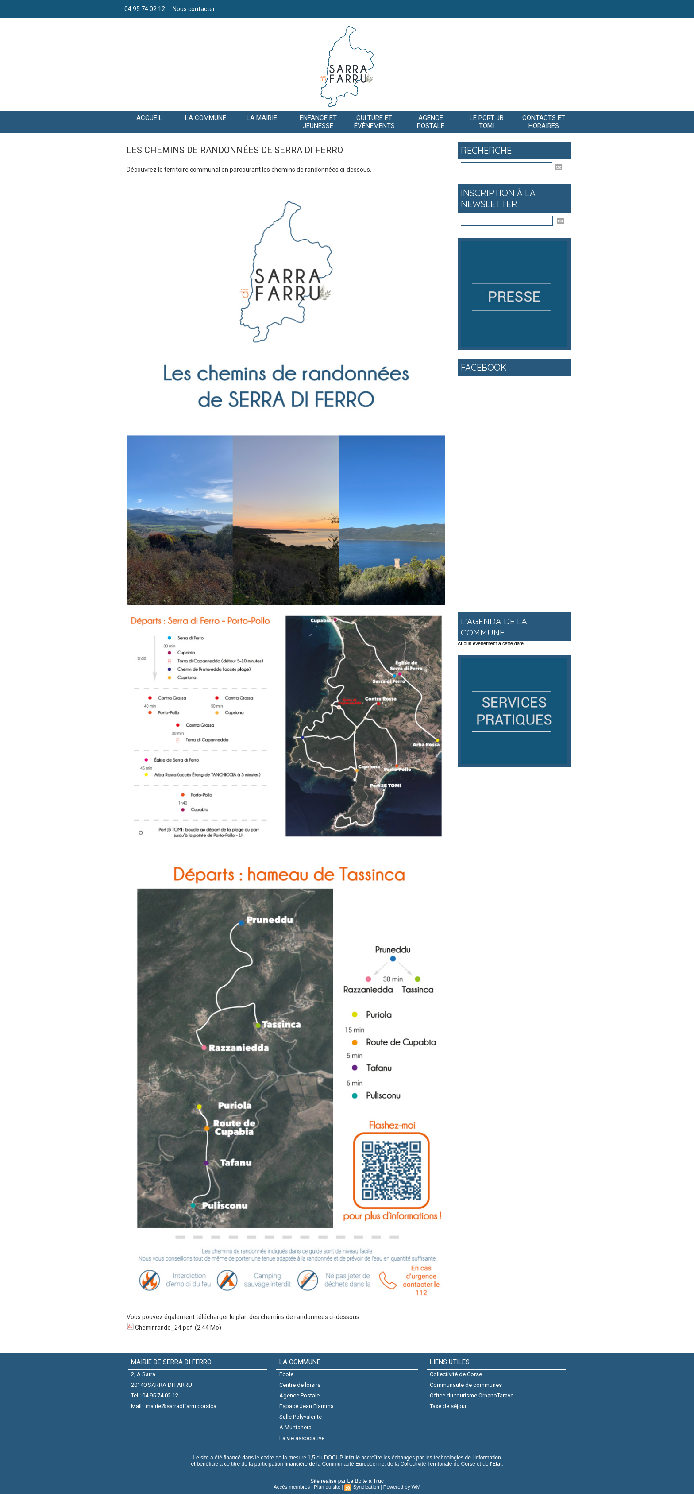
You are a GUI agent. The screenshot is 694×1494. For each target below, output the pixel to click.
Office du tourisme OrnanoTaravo (472, 1395)
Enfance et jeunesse (318, 122)
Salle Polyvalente (300, 1416)
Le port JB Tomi (487, 122)
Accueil (149, 118)
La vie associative (301, 1438)
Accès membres (293, 1487)
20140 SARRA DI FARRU (161, 1384)
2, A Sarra (143, 1373)
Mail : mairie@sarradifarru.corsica (173, 1405)
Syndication (365, 1487)
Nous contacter (194, 8)
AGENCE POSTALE (430, 122)
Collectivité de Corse (456, 1373)
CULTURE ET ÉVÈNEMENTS (374, 122)
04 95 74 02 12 (145, 8)
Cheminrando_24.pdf (165, 1327)
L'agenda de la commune (495, 626)
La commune (205, 118)
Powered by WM (400, 1487)
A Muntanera (295, 1427)
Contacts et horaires (543, 122)
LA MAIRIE (262, 118)
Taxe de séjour (448, 1405)
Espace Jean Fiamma (306, 1405)
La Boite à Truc (365, 1482)
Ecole (286, 1373)
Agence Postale (299, 1395)
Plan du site (327, 1487)
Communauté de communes (466, 1384)
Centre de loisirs (299, 1384)
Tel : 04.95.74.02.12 (154, 1395)
